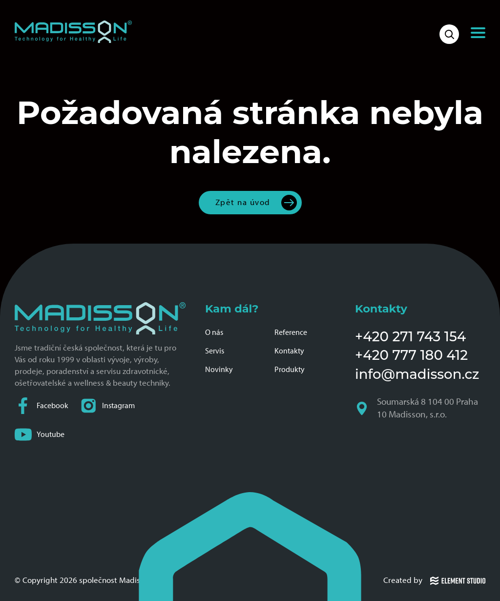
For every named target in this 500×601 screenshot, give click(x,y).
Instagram (107, 405)
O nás (214, 332)
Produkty (289, 369)
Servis (214, 350)
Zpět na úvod (243, 202)
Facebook (41, 405)
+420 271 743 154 (410, 336)
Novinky (219, 369)
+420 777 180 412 (411, 355)
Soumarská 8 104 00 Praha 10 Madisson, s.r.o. (416, 408)
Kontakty (289, 350)
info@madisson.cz (417, 374)
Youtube (39, 434)
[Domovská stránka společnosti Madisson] (73, 32)
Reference (290, 332)
